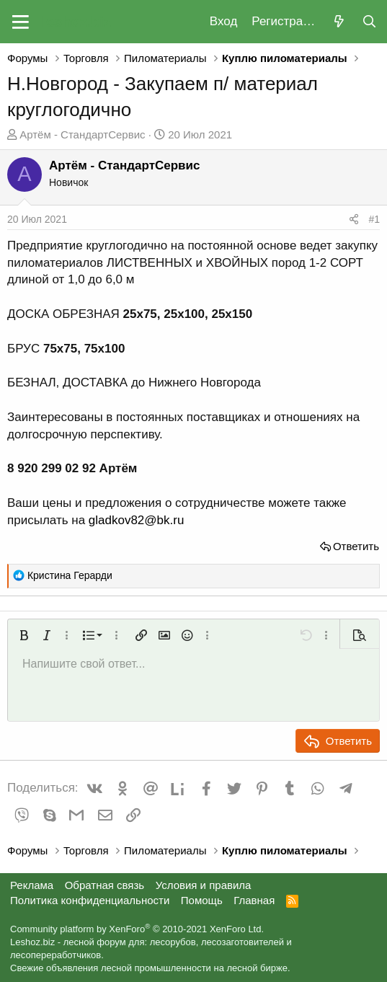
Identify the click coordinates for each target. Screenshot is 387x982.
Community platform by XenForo (137, 929)
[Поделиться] (353, 220)
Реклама (31, 885)
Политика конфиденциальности (89, 900)
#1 (374, 219)
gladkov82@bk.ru (136, 520)
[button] (20, 21)
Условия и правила (204, 885)
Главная (254, 900)
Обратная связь (105, 885)
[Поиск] (369, 22)
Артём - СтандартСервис (82, 134)
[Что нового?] (339, 22)
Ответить (356, 546)
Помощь (202, 900)
